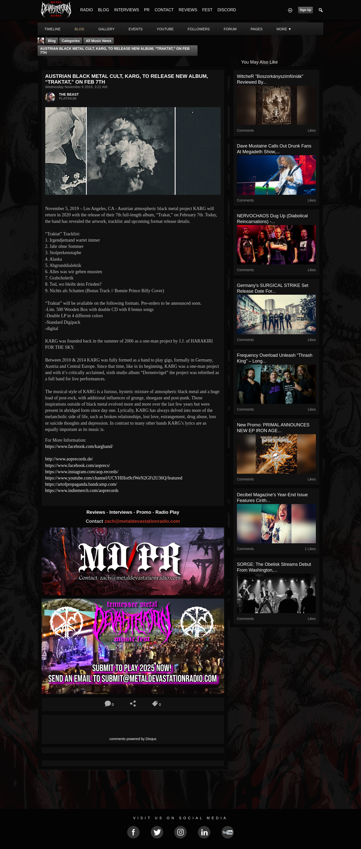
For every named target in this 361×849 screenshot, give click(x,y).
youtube (165, 29)
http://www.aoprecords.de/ (69, 458)
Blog (52, 41)
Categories (71, 41)
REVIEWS (188, 10)
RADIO (86, 10)
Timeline (52, 29)
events (136, 29)
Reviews (96, 512)
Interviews (121, 512)
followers (199, 29)
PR (146, 10)
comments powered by (132, 739)
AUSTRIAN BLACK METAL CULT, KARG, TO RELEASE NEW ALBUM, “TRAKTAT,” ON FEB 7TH (115, 51)
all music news (98, 41)
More (284, 29)
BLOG (103, 10)
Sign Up (305, 10)
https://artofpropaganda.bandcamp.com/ (81, 484)
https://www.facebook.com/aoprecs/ (77, 465)
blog (79, 29)
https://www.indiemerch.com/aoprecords (82, 490)
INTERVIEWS (126, 10)
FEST (207, 10)
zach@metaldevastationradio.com (142, 521)
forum (230, 29)
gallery (106, 29)
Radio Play (167, 512)
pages (256, 29)
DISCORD (226, 10)
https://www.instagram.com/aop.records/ (81, 471)
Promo (144, 512)
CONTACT (164, 10)
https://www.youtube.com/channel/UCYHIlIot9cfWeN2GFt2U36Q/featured (113, 477)
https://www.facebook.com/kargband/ (79, 446)
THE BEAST (69, 94)
